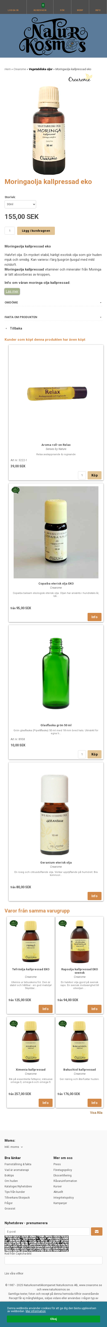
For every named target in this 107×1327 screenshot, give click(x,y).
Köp (94, 475)
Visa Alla (96, 1112)
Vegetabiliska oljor (41, 69)
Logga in (13, 10)
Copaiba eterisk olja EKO (56, 583)
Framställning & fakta (18, 1164)
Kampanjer (60, 1203)
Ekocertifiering (63, 1175)
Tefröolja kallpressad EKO (30, 969)
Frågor (9, 1203)
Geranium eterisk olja (56, 862)
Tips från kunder (15, 1192)
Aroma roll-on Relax (56, 445)
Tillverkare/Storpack (17, 1197)
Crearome (20, 69)
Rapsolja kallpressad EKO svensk (79, 971)
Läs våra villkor (14, 1273)
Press (57, 1164)
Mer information (36, 1311)
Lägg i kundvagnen (36, 230)
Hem (8, 69)
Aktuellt (58, 1192)
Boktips (9, 1175)
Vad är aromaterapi (17, 1170)
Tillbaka (13, 328)
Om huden (11, 1181)
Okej (53, 1319)
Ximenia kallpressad (30, 1069)
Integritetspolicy (64, 1197)
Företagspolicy (63, 1170)
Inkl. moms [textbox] (12, 1147)
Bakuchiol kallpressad (79, 1069)
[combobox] (14, 1147)
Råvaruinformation (65, 1181)
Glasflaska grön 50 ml (56, 725)
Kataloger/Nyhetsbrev (18, 1186)
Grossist (10, 1208)
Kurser (58, 1186)
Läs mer (12, 291)
